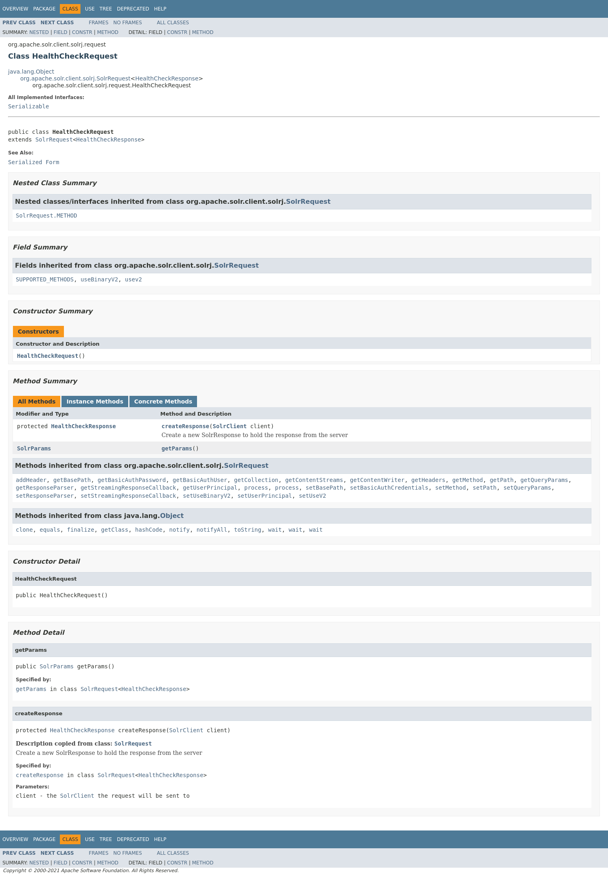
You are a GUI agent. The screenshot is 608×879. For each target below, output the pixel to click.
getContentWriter (377, 480)
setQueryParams (527, 487)
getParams (176, 448)
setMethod (450, 487)
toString (247, 529)
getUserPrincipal (210, 487)
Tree (106, 9)
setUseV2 (312, 495)
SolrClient (230, 426)
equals (50, 529)
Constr (82, 32)
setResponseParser (45, 495)
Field (60, 32)
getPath (502, 480)
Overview (15, 9)
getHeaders (428, 480)
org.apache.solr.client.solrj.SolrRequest (75, 78)
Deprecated (133, 9)
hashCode (148, 529)
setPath (485, 487)
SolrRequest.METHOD (46, 215)
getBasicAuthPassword (131, 480)
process (256, 487)
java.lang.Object (31, 71)
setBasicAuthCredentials (389, 487)
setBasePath (324, 487)
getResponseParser (45, 487)
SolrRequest (54, 139)
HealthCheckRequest (47, 356)
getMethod (467, 480)
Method (108, 32)
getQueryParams (544, 480)
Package (44, 9)
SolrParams (34, 448)
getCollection (256, 480)
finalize (80, 529)
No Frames (127, 22)
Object (172, 516)
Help (160, 9)
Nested (39, 32)
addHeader (31, 480)
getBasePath (72, 480)
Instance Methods (94, 401)
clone (24, 529)
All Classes (173, 22)
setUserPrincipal (264, 495)
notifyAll (212, 529)
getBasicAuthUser (200, 480)
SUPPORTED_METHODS (45, 279)
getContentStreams (314, 480)
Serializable (28, 106)
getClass (114, 529)
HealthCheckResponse (166, 78)
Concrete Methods (163, 401)
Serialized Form (33, 162)
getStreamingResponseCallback (128, 487)
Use (90, 9)
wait (275, 529)
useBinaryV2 (99, 279)
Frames (99, 22)
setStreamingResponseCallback (128, 495)
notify (179, 529)
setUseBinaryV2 (207, 495)
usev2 (133, 279)
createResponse (185, 426)
